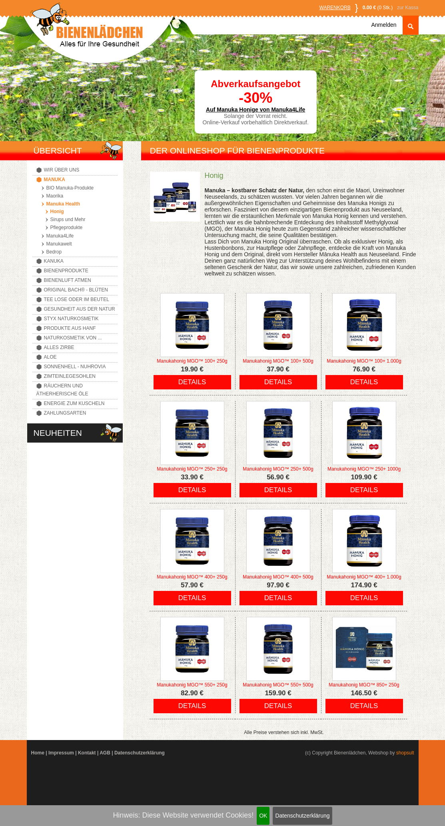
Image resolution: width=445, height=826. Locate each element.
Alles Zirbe (59, 347)
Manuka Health (63, 204)
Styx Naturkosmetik (71, 318)
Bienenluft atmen (67, 280)
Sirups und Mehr (68, 219)
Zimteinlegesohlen (70, 376)
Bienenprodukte (66, 270)
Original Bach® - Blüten (76, 290)
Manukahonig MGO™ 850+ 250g (364, 685)
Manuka (54, 179)
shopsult (405, 753)
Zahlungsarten (65, 413)
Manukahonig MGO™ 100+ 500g (278, 361)
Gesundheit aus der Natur (79, 309)
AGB (105, 753)
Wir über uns (62, 170)
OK (263, 815)
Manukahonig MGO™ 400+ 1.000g (364, 577)
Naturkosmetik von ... (73, 338)
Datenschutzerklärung (302, 815)
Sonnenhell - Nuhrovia (75, 366)
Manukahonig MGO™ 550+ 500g (278, 685)
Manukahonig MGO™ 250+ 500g (278, 469)
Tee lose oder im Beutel (76, 299)
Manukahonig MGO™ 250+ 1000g (364, 469)
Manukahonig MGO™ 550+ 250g (192, 685)
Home (37, 753)
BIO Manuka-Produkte (70, 188)
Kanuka (54, 261)
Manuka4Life (60, 236)
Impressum (61, 753)
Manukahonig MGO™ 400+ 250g (192, 577)
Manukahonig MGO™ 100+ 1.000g (364, 361)
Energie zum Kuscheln (74, 403)
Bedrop (54, 252)
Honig (57, 211)
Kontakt (87, 753)
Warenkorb (335, 7)
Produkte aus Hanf (70, 328)
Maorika (55, 196)
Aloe (50, 357)
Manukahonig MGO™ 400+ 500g (278, 577)
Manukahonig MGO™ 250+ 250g (192, 469)
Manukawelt (59, 244)
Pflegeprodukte (66, 227)
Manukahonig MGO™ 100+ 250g (192, 361)
